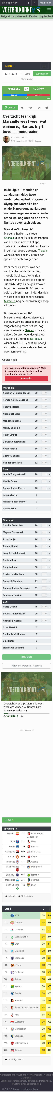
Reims (32, 856)
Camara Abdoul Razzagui (16, 588)
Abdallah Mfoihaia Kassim (16, 393)
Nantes (29, 330)
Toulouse (12, 861)
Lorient (13, 856)
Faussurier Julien (12, 595)
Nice (31, 841)
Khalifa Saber (10, 481)
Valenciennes (19, 1043)
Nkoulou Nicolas (11, 414)
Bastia (13, 846)
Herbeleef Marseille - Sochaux (26, 665)
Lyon (31, 885)
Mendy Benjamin (11, 428)
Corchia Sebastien (13, 525)
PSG (15, 841)
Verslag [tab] (10, 107)
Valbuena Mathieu (12, 462)
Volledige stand (15, 1059)
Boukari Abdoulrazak (14, 613)
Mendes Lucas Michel (14, 501)
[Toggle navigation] (44, 66)
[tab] (22, 107)
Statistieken (27, 79)
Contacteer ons (7, 1074)
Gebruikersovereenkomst (13, 1081)
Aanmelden (45, 2)
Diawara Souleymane (14, 441)
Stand (27, 73)
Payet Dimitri (10, 434)
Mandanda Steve (12, 421)
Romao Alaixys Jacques (15, 400)
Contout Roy (9, 560)
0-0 (23, 851)
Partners (27, 1077)
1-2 (23, 885)
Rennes (33, 846)
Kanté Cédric (10, 606)
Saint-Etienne (19, 936)
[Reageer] (22, 716)
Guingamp (12, 851)
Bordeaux (36, 338)
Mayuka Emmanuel (13, 532)
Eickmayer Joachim (13, 647)
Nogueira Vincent (12, 620)
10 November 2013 (21, 141)
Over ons (21, 1074)
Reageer (38, 141)
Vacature (48, 1074)
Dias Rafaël (9, 641)
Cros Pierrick (10, 627)
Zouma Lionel (10, 546)
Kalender (12, 896)
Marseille (14, 88)
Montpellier (34, 866)
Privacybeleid (35, 1074)
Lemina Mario (10, 495)
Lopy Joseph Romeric (14, 553)
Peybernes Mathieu (13, 574)
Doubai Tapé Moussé (14, 634)
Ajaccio (32, 861)
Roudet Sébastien (12, 581)
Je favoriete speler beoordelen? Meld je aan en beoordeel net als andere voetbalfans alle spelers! (25, 371)
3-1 (23, 841)
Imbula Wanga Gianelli (14, 474)
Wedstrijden (42, 73)
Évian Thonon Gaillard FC (24, 1007)
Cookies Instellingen (39, 1081)
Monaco (13, 833)
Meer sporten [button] (9, 2)
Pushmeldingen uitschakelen (26, 1084)
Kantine (33, 16)
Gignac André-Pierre (14, 488)
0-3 (23, 874)
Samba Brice (9, 508)
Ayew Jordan (10, 448)
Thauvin (42, 250)
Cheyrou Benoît (11, 455)
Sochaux (38, 88)
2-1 (26, 89)
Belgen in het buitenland (14, 16)
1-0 (23, 846)
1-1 (23, 833)
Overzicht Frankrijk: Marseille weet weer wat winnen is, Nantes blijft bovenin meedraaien (23, 707)
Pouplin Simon (10, 567)
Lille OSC (33, 851)
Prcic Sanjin (9, 539)
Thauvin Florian (11, 407)
